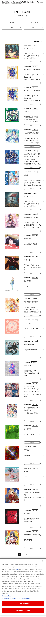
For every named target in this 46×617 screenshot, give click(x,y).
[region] (23, 586)
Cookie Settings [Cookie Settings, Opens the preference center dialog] (23, 603)
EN (40, 42)
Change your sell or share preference (16, 598)
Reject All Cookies (23, 610)
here (17, 569)
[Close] (42, 561)
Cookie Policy (7, 596)
